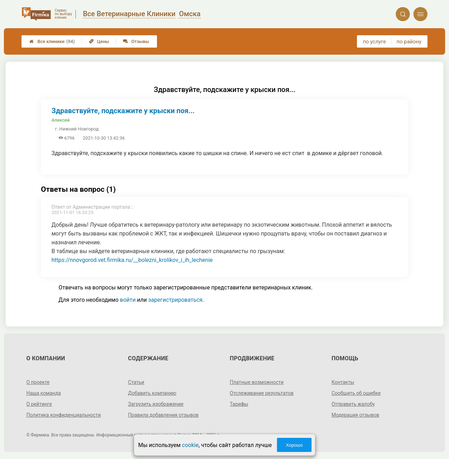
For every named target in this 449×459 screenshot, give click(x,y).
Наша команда (43, 393)
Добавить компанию (152, 393)
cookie (190, 445)
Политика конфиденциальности (63, 415)
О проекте (38, 382)
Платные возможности (257, 382)
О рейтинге (39, 404)
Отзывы (136, 41)
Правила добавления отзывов (163, 415)
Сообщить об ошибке (356, 393)
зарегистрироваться (175, 299)
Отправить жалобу (353, 404)
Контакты (343, 382)
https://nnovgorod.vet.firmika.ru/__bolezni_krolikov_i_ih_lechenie (132, 260)
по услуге (374, 41)
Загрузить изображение (155, 404)
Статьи (136, 382)
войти (127, 299)
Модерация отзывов (355, 415)
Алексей (60, 120)
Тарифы (239, 404)
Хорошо (294, 445)
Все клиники (52, 41)
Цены (99, 41)
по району (408, 41)
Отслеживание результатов (262, 393)
